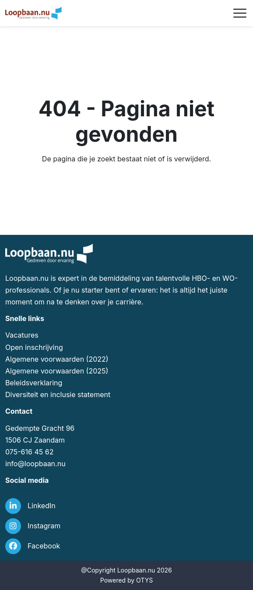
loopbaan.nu (45, 463)
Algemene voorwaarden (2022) (57, 359)
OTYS (144, 580)
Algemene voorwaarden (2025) (56, 371)
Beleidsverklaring (33, 382)
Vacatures (22, 335)
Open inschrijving (34, 347)
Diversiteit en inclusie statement (57, 394)
